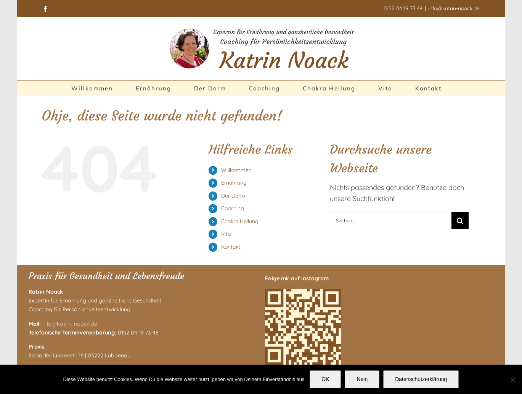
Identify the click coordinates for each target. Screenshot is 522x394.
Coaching (232, 208)
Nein (362, 379)
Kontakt (230, 246)
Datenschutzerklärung (421, 379)
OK (325, 379)
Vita (226, 233)
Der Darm (233, 195)
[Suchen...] (390, 220)
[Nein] (512, 379)
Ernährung (234, 182)
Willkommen (236, 170)
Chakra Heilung (240, 221)
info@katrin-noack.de (454, 8)
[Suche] (460, 220)
